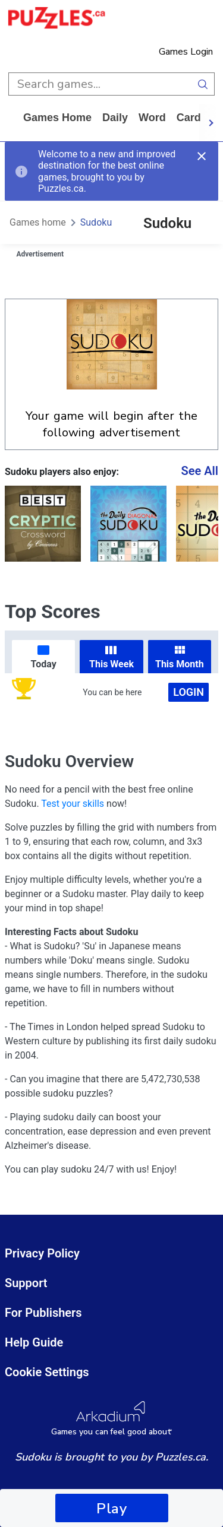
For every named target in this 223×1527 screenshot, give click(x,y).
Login (188, 692)
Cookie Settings (47, 1372)
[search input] (99, 84)
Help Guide (34, 1342)
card (189, 117)
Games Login (186, 51)
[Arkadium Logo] (111, 1419)
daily (115, 117)
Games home (57, 117)
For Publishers (43, 1313)
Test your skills (72, 803)
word (152, 117)
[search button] (203, 84)
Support (26, 1283)
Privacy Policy (42, 1253)
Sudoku (96, 222)
